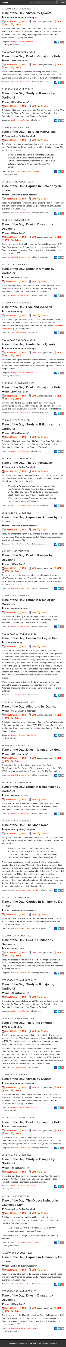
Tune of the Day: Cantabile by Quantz (28, 344)
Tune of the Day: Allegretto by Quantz (29, 706)
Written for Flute (31, 42)
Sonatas (22, 42)
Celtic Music (15, 171)
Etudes (13, 120)
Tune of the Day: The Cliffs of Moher (28, 1022)
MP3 (34, 22)
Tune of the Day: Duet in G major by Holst (32, 56)
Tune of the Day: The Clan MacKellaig (29, 131)
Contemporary (26, 171)
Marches (36, 171)
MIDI (24, 22)
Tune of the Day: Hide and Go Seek (27, 307)
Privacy (46, 1343)
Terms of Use (35, 1343)
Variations (21, 1186)
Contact (54, 1343)
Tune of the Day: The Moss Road (25, 825)
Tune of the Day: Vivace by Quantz (26, 13)
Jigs (12, 332)
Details (18, 24)
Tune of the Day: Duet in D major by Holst (31, 749)
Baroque (14, 42)
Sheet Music (11, 22)
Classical (14, 82)
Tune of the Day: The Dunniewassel (27, 462)
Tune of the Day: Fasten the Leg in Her (29, 638)
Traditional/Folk (20, 332)
